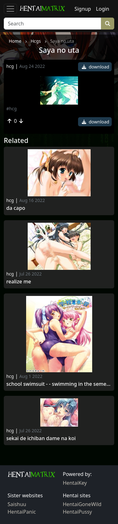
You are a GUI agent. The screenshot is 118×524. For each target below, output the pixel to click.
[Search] (52, 24)
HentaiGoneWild (82, 504)
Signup (83, 8)
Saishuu (17, 504)
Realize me (18, 282)
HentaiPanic (22, 511)
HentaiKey (75, 482)
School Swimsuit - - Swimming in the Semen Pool (59, 384)
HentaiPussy (77, 511)
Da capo (15, 208)
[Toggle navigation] (10, 9)
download (95, 67)
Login (102, 8)
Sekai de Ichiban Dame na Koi (41, 438)
